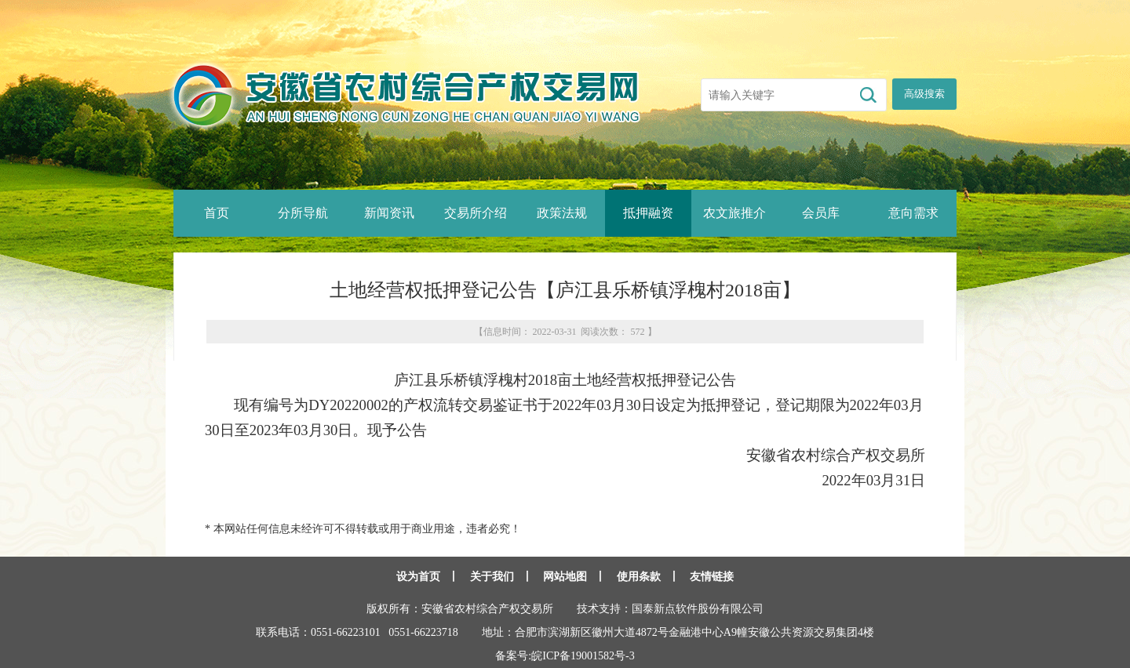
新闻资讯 (389, 213)
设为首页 (418, 577)
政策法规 (562, 213)
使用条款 (639, 577)
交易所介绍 (475, 213)
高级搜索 (924, 94)
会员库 (821, 213)
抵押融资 (648, 213)
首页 (216, 213)
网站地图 (565, 577)
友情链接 (712, 577)
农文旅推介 (734, 213)
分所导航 (303, 213)
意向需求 (913, 213)
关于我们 (492, 577)
